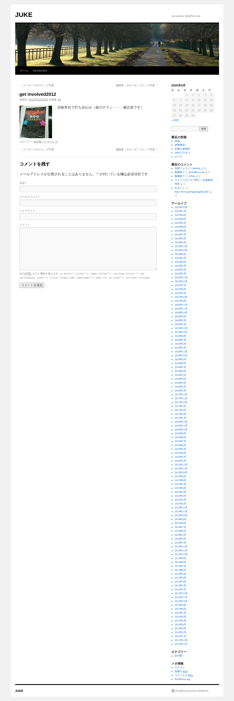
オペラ (178, 156)
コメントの (184, 675)
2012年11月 (181, 597)
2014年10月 (181, 515)
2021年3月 (180, 300)
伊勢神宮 (180, 144)
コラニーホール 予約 (187, 180)
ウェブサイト (27, 210)
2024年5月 (180, 238)
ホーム (24, 70)
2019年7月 (180, 339)
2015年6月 (180, 488)
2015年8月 (180, 480)
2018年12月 (181, 351)
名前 (23, 183)
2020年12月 (181, 304)
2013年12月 (181, 546)
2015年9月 (180, 476)
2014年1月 (180, 542)
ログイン (180, 667)
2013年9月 (180, 558)
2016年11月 (181, 425)
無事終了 (180, 172)
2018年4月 (180, 378)
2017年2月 (180, 413)
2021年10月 (181, 297)
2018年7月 (180, 367)
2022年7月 (180, 285)
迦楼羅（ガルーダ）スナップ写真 (137, 85)
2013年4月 (180, 577)
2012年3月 (180, 628)
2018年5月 (180, 374)
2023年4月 (180, 261)
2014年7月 (180, 527)
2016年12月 (181, 421)
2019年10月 (181, 332)
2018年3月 (180, 382)
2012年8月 (180, 608)
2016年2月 (180, 460)
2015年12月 (181, 464)
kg (59, 99)
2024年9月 (180, 226)
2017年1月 (180, 417)
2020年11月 (181, 308)
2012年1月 (180, 636)
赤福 (177, 141)
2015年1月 (180, 503)
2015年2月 (180, 499)
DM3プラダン (182, 152)
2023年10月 (181, 250)
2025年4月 (180, 219)
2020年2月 (180, 320)
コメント (25, 224)
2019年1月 (180, 347)
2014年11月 (181, 511)
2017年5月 (180, 406)
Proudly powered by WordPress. (192, 690)
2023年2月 (180, 269)
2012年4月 (180, 624)
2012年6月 (180, 616)
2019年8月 (180, 336)
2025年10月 (181, 207)
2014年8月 (180, 523)
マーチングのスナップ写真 (37, 85)
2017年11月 (181, 398)
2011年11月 (181, 644)
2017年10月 (181, 402)
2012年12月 (181, 593)
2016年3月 (180, 456)
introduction (40, 70)
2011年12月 (181, 640)
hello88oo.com (197, 172)
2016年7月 (180, 441)
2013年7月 (180, 566)
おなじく (180, 187)
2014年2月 (180, 538)
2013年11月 (181, 550)
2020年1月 (180, 324)
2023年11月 (181, 246)
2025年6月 (180, 215)
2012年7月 (180, 612)
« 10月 (175, 120)
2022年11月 (181, 277)
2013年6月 (180, 569)
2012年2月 (180, 632)
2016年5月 (180, 449)
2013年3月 (180, 581)
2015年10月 (181, 472)
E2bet (192, 176)
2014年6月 (180, 530)
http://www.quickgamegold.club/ (192, 191)
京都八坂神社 (182, 148)
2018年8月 (180, 363)
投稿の (181, 671)
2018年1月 (180, 390)
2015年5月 (180, 491)
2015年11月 (181, 468)
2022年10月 (181, 281)
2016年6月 (180, 445)
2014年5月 (180, 534)
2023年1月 (180, 273)
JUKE (24, 14)
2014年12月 (181, 507)
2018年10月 (181, 355)
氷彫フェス (181, 168)
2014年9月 (180, 519)
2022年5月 (180, 293)
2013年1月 (180, 589)
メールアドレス (29, 196)
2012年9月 (180, 605)
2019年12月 (181, 328)
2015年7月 (180, 484)
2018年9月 (180, 359)
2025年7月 (180, 211)
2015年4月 (180, 495)
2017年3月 (180, 410)
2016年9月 (180, 433)
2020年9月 (180, 316)
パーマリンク (50, 141)
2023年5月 (180, 258)
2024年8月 (180, 230)
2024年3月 (180, 242)
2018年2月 (180, 386)
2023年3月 (180, 265)
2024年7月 (180, 234)
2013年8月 (180, 562)
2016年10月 (181, 429)
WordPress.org (182, 679)
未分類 (38, 141)
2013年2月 (180, 585)
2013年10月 (181, 554)
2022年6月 (180, 289)
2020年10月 (181, 312)
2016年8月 (180, 437)
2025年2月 (180, 222)
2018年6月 (180, 371)
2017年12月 (181, 394)
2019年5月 (180, 343)
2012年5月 (180, 620)
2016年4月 (180, 452)
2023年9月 (180, 254)
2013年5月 (180, 573)
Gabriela (195, 168)
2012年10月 (181, 601)
